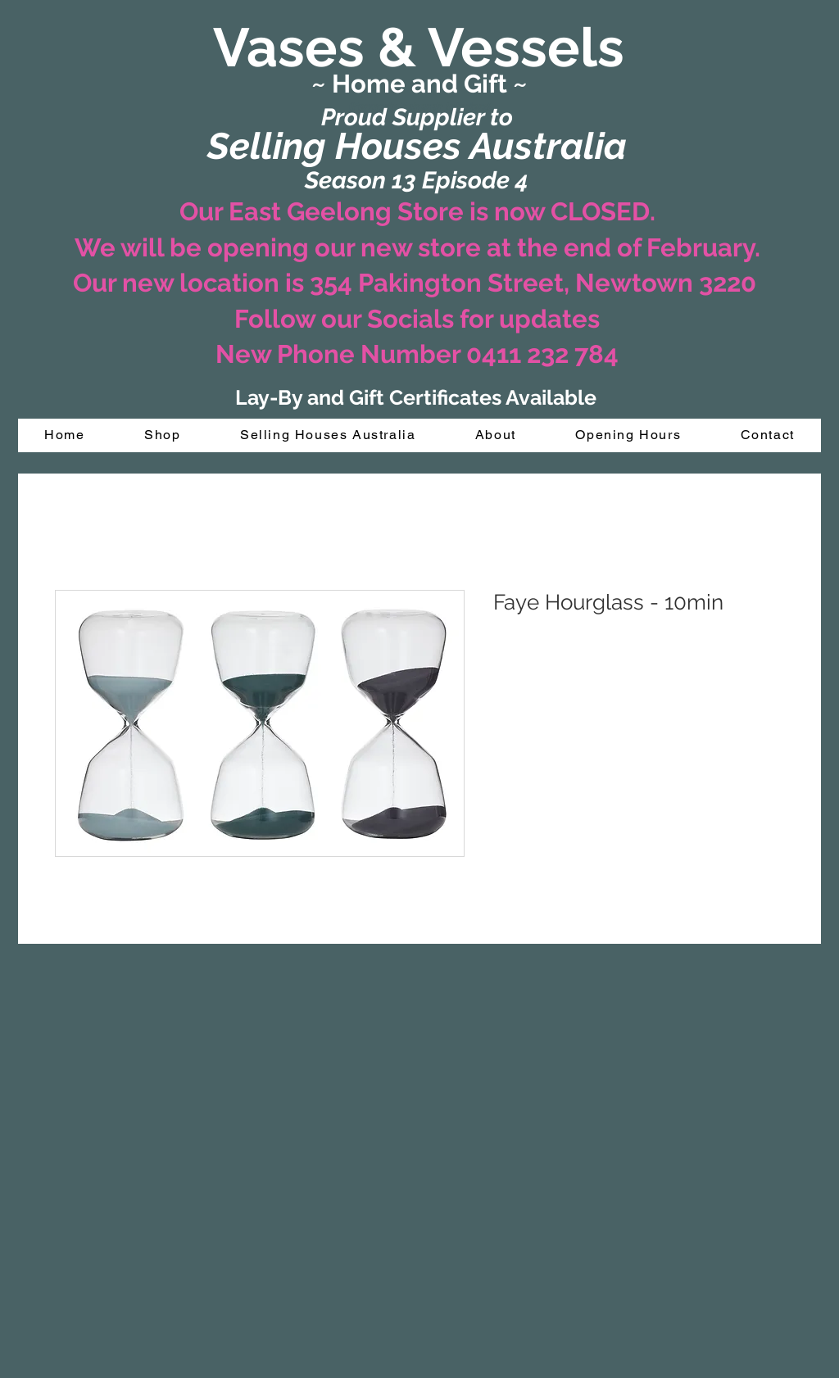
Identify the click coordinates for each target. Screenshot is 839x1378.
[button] (162, 435)
